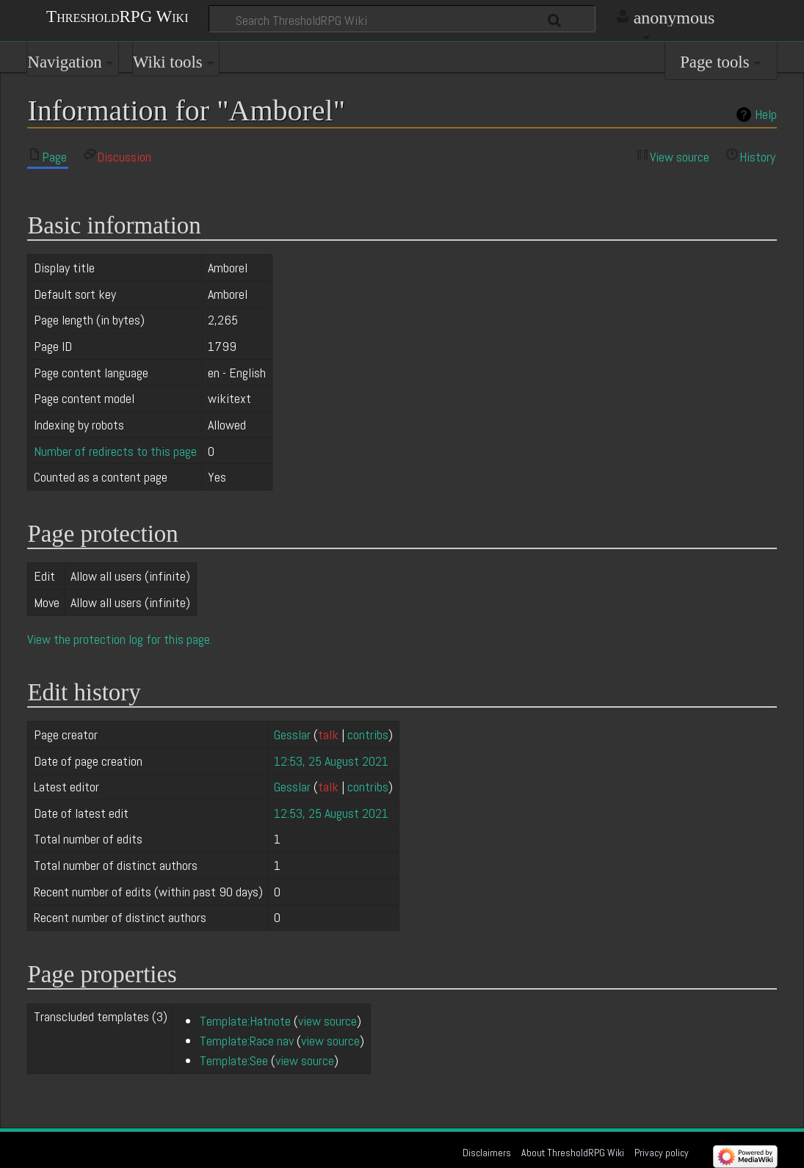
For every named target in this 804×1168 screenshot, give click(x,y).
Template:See (234, 1060)
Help (766, 114)
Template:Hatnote (245, 1020)
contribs (367, 734)
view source (327, 1020)
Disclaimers (487, 1152)
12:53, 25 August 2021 (331, 760)
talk (328, 734)
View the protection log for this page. (119, 639)
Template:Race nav (247, 1040)
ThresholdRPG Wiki (117, 15)
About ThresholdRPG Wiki (572, 1152)
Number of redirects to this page (115, 451)
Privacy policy (661, 1152)
